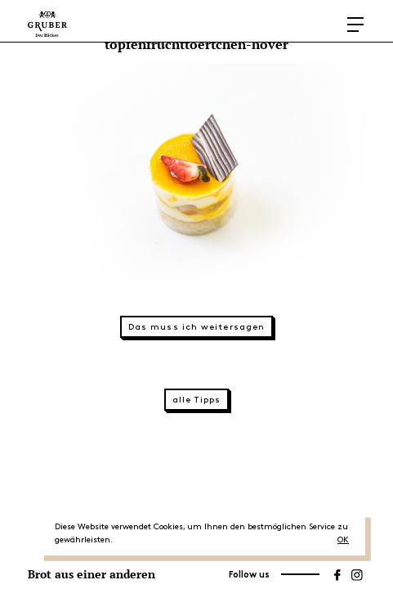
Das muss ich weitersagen (196, 327)
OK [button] (343, 540)
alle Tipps (196, 400)
